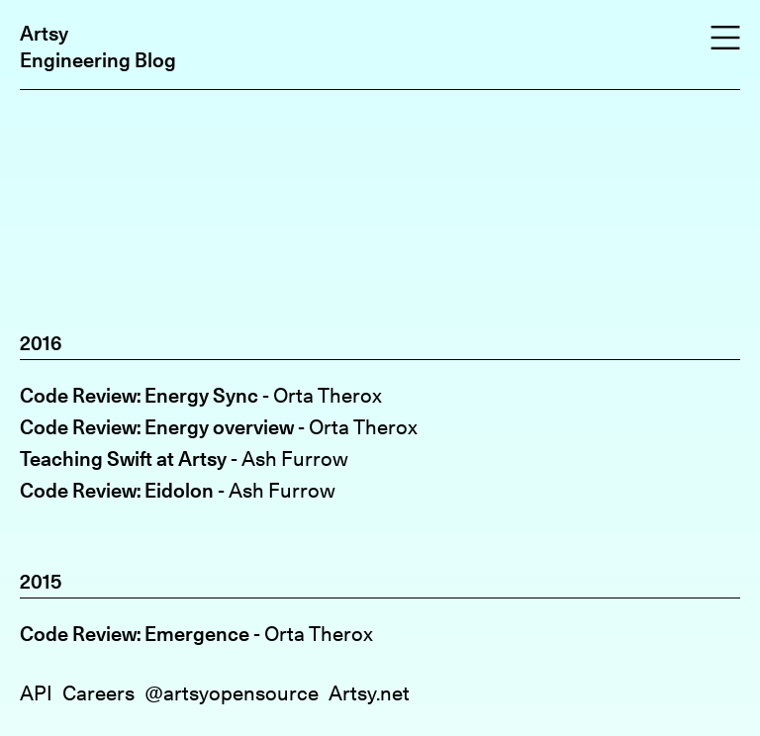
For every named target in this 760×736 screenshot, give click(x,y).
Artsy (44, 33)
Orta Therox (327, 395)
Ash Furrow (294, 458)
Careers (98, 693)
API (36, 693)
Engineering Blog (98, 59)
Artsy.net (369, 693)
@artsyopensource (231, 693)
